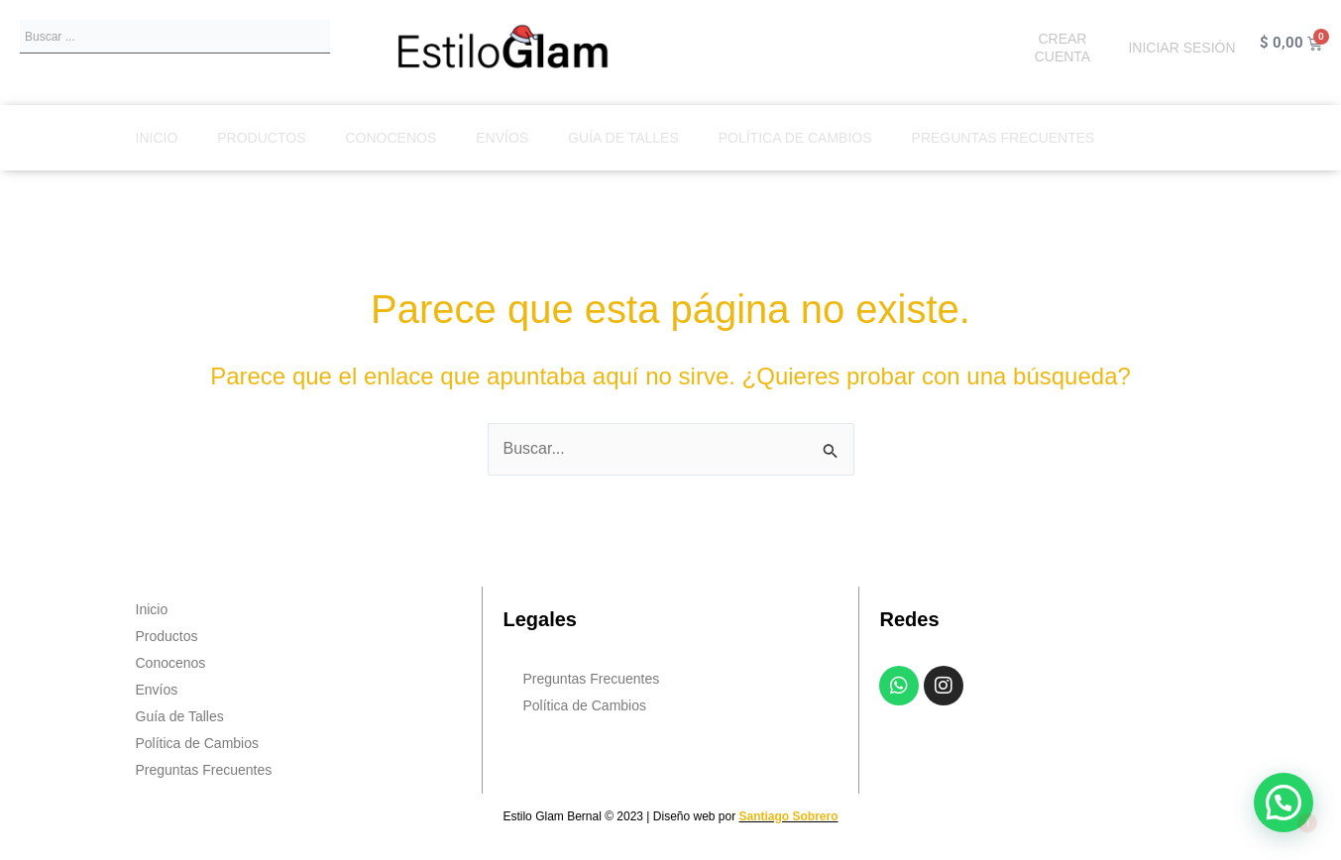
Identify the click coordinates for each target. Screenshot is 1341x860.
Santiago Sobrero (788, 816)
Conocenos (390, 138)
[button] (1283, 802)
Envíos (502, 138)
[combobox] (175, 37)
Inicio (157, 138)
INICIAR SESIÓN (1181, 47)
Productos (261, 138)
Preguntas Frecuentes (1003, 138)
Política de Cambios (795, 138)
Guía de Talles (623, 138)
